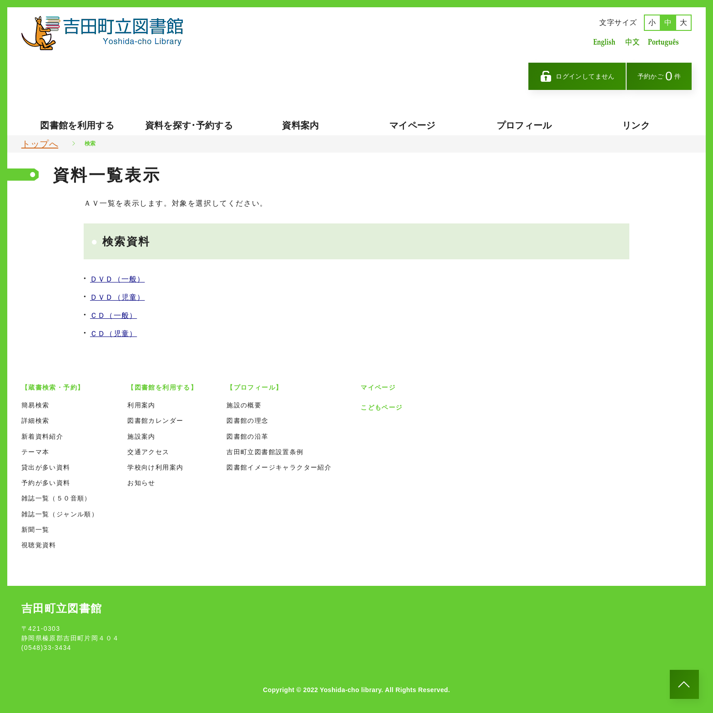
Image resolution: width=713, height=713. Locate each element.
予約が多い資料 (45, 482)
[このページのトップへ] (684, 684)
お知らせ (141, 482)
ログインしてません (577, 76)
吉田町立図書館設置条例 (264, 452)
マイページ (412, 125)
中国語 (632, 42)
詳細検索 (35, 420)
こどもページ (381, 407)
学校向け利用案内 (155, 467)
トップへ (39, 144)
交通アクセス (148, 452)
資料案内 (300, 125)
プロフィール (524, 125)
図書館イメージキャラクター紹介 (278, 467)
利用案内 (141, 405)
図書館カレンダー (155, 420)
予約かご (659, 76)
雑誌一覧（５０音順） (56, 498)
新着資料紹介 (42, 436)
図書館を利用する (77, 125)
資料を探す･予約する (189, 125)
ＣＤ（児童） (113, 333)
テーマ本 (35, 452)
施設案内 (141, 436)
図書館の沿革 (247, 436)
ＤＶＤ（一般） (117, 279)
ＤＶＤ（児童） (117, 297)
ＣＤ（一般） (113, 315)
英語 (604, 42)
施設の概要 (243, 405)
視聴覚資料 (38, 545)
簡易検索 (35, 405)
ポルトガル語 (665, 42)
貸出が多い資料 (45, 467)
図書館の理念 (247, 420)
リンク (636, 125)
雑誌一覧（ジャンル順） (59, 514)
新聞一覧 (35, 529)
